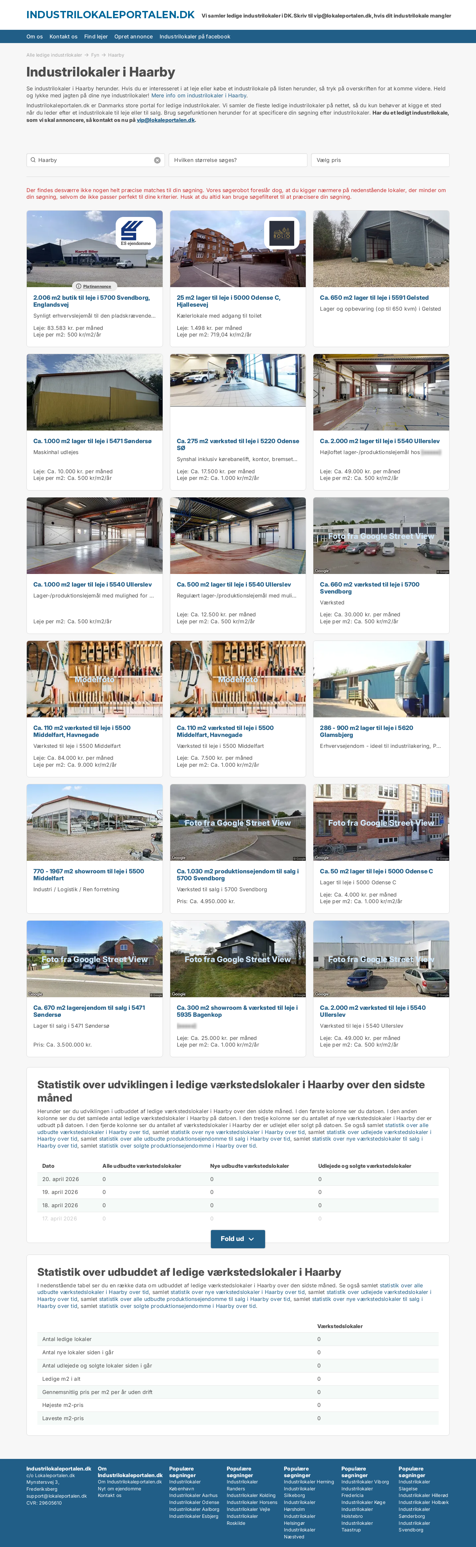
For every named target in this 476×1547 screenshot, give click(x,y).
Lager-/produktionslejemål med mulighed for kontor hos (115, 595)
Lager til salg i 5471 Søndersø (71, 1025)
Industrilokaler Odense (194, 1502)
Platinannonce (97, 286)
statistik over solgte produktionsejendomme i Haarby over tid (177, 1145)
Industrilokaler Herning (309, 1481)
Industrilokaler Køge (363, 1502)
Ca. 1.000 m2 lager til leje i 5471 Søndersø (92, 441)
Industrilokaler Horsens (252, 1502)
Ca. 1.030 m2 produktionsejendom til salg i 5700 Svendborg (238, 875)
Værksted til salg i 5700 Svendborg (222, 889)
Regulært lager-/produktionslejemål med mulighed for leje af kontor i (275, 595)
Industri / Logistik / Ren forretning (76, 889)
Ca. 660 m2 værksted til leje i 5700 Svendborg (369, 588)
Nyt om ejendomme (119, 1488)
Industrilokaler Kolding (251, 1495)
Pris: (183, 901)
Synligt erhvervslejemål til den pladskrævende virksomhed (107, 315)
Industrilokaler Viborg (365, 1481)
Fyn (95, 54)
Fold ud (232, 1239)
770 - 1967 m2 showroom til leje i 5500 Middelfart (88, 875)
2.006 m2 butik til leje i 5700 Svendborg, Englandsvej (91, 301)
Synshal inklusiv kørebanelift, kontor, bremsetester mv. (246, 459)
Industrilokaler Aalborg (194, 1509)
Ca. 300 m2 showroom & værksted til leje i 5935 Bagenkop (237, 1011)
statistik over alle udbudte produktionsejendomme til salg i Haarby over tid (194, 1138)
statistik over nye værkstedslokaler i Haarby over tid (238, 1132)
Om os (34, 36)
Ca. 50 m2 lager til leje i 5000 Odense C (376, 871)
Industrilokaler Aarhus (193, 1495)
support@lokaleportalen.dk (56, 1496)
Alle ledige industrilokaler (54, 54)
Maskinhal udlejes (55, 452)
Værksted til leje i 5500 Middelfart (77, 746)
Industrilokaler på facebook (195, 36)
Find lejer (96, 36)
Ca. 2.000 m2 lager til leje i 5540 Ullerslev (380, 441)
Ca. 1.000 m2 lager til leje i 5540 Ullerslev (92, 584)
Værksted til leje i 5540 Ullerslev (361, 1025)
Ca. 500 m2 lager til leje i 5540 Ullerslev (234, 584)
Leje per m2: (49, 334)
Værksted (332, 602)
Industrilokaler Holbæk (424, 1502)
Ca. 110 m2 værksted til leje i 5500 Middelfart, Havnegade (82, 731)
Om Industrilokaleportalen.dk (130, 1481)
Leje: (39, 328)
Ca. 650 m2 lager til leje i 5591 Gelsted (374, 297)
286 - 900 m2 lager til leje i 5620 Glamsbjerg (366, 731)
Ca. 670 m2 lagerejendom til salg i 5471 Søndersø (89, 1011)
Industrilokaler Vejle (248, 1509)
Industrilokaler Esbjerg (194, 1516)
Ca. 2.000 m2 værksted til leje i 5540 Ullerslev (372, 1011)
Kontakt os (64, 36)
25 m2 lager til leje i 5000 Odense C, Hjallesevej (228, 301)
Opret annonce (133, 36)
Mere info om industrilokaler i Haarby (198, 95)
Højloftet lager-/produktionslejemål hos (380, 452)
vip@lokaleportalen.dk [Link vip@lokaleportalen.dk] (166, 120)
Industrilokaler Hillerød (423, 1495)
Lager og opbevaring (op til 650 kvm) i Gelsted (380, 308)
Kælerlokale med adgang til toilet (219, 315)
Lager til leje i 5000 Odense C (358, 882)
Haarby (116, 55)
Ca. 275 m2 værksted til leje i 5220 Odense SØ (238, 444)
